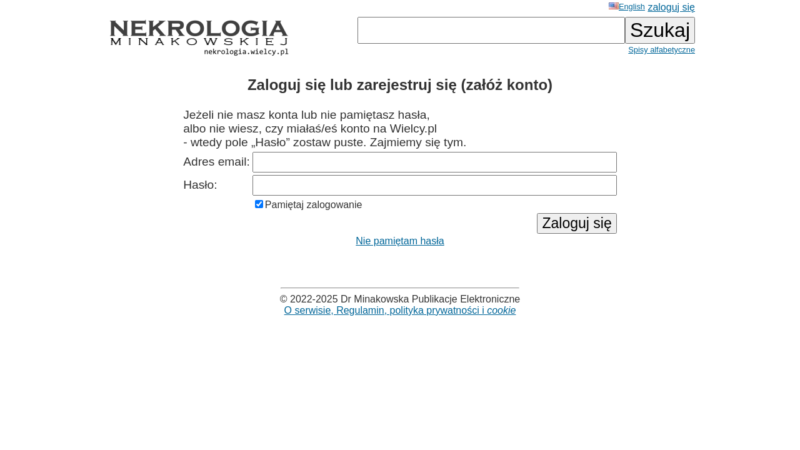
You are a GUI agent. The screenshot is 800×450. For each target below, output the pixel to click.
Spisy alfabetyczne (661, 49)
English (627, 6)
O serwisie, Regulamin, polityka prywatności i (400, 310)
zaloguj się (671, 7)
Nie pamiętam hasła (400, 241)
